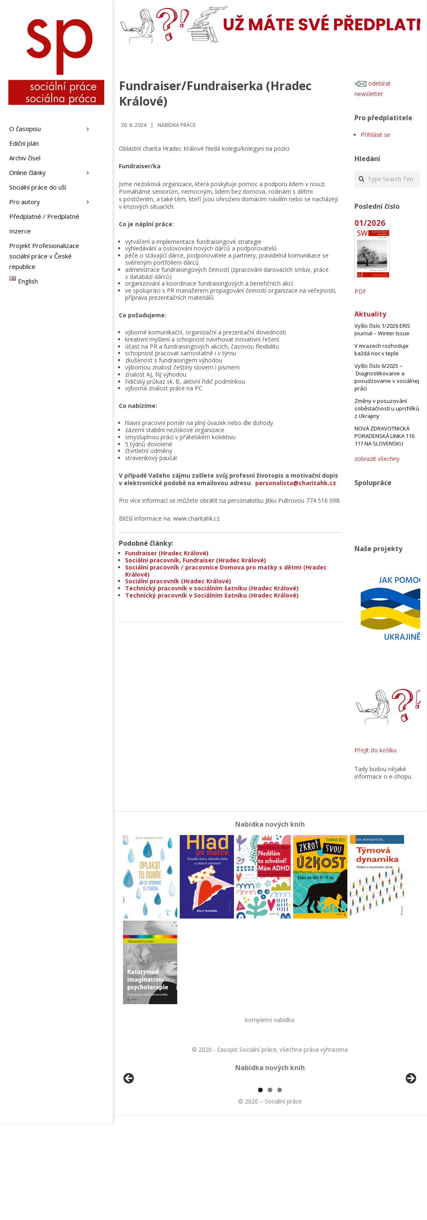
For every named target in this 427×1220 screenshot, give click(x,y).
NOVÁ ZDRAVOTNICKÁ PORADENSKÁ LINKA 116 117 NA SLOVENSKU (384, 436)
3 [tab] (279, 1186)
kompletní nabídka (269, 1020)
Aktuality (370, 314)
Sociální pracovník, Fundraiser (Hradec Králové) (195, 560)
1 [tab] (260, 1186)
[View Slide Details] (152, 1129)
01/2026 (369, 223)
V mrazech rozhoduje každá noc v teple (381, 349)
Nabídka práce (177, 125)
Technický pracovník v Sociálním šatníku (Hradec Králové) (212, 595)
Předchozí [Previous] (129, 1127)
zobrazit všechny (376, 459)
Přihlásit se (375, 135)
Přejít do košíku (375, 750)
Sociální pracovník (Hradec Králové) (178, 581)
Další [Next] (410, 1127)
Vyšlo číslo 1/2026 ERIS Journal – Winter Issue (382, 329)
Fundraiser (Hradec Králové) (166, 553)
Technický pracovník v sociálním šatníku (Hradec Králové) (212, 588)
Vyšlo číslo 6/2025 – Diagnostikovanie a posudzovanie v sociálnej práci (386, 377)
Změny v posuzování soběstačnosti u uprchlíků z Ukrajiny (386, 408)
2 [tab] (270, 1186)
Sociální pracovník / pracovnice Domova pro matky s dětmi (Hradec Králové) (226, 570)
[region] (270, 1129)
